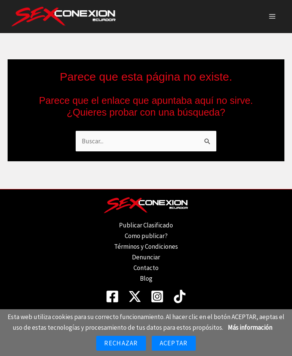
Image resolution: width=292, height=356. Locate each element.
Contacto (146, 268)
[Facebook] (112, 296)
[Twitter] (135, 296)
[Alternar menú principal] (272, 17)
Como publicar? (146, 236)
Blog (146, 278)
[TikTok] (180, 296)
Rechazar (121, 343)
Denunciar (146, 257)
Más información (250, 327)
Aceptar (174, 343)
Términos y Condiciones (146, 246)
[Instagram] (157, 296)
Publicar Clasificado (146, 225)
